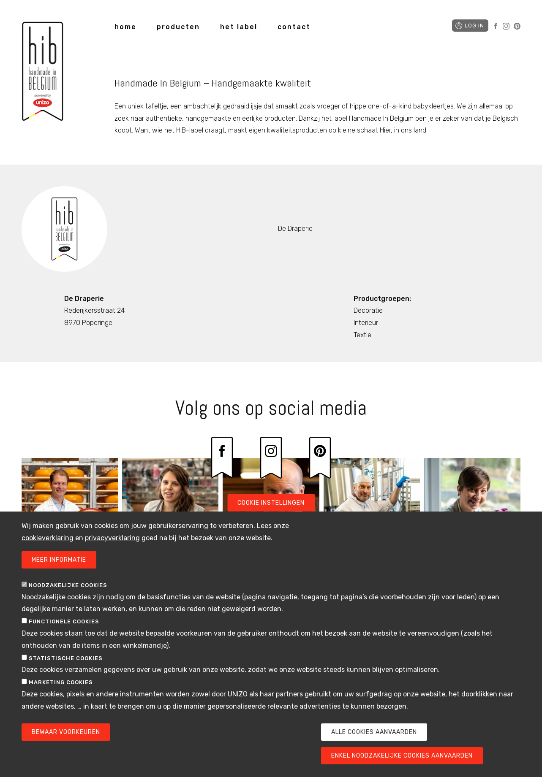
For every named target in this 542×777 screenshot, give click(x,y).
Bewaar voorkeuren (66, 744)
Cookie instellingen (271, 515)
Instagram (506, 26)
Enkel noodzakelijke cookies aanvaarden (402, 768)
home (125, 27)
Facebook (495, 26)
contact (294, 27)
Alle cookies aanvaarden (374, 744)
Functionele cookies (64, 634)
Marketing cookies (61, 695)
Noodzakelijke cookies (68, 597)
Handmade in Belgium (43, 73)
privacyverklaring (112, 550)
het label (238, 27)
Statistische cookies (66, 670)
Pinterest (517, 26)
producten (178, 27)
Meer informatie (59, 572)
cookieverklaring (48, 550)
